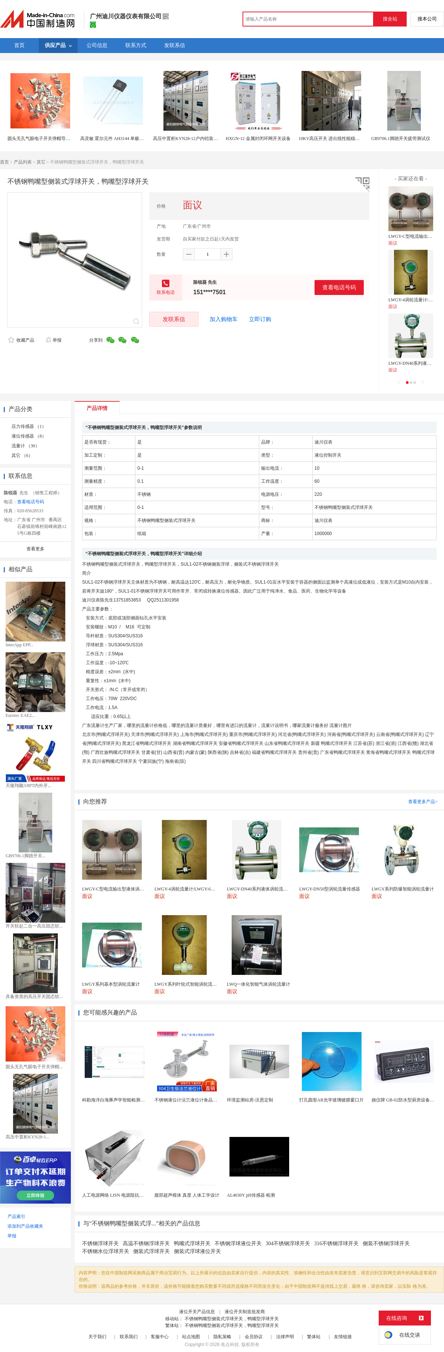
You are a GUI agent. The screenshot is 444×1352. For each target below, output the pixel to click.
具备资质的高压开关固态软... (34, 996)
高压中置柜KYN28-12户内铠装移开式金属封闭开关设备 (208, 138)
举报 (54, 340)
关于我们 (97, 1336)
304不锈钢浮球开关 (288, 1243)
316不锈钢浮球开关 (336, 1243)
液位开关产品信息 (197, 1311)
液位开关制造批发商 (245, 1311)
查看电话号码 (339, 287)
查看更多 (35, 548)
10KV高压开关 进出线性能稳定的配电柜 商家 (343, 138)
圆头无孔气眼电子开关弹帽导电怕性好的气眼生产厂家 (61, 138)
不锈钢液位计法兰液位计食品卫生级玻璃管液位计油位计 (210, 1100)
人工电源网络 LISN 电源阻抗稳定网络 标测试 (127, 1195)
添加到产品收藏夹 (25, 1226)
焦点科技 (230, 1344)
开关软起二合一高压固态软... (34, 926)
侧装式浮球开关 (151, 1251)
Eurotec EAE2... (20, 715)
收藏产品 (21, 340)
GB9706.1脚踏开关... (26, 855)
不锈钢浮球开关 (100, 1243)
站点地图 (191, 1336)
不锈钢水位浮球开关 (105, 1251)
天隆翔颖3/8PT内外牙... (28, 785)
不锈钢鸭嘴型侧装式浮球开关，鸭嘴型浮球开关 (232, 1318)
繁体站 (314, 1336)
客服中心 (160, 1336)
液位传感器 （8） (29, 436)
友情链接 (343, 1336)
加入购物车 (224, 319)
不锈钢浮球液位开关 (238, 1243)
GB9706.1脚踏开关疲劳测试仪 (400, 138)
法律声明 (285, 1336)
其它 (41, 162)
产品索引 (16, 1216)
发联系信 (174, 319)
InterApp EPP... (20, 644)
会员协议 (254, 1336)
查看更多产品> (423, 801)
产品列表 (23, 162)
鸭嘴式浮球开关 (192, 1243)
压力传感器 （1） (29, 426)
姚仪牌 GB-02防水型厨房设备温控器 (407, 1100)
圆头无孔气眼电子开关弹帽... (34, 1066)
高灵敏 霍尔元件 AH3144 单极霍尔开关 (118, 138)
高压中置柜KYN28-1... (27, 1137)
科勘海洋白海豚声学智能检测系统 (115, 1100)
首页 (4, 162)
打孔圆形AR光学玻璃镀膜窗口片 (331, 1100)
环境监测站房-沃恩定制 (250, 1100)
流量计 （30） (26, 445)
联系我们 (129, 1336)
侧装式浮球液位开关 (197, 1251)
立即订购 (260, 319)
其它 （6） (22, 455)
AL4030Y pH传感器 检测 (251, 1195)
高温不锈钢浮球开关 (146, 1243)
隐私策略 (222, 1336)
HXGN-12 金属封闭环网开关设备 (258, 138)
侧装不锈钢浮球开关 (386, 1243)
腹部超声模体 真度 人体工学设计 (186, 1195)
